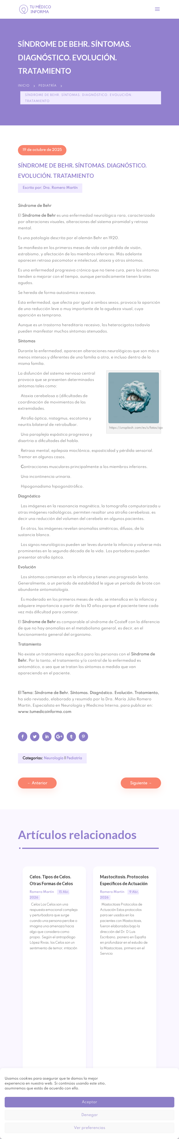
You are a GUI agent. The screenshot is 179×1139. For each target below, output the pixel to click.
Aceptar (89, 1102)
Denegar (89, 1115)
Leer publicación (46, 976)
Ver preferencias (89, 1128)
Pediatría (47, 85)
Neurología (53, 758)
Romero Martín (42, 892)
